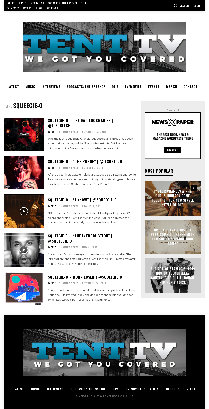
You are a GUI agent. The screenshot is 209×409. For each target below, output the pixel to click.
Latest (52, 132)
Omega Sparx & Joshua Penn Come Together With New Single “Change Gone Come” (173, 237)
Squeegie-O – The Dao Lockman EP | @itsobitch (80, 123)
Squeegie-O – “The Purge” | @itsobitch (85, 161)
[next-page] (194, 188)
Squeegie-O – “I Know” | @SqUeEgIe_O (82, 199)
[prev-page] (186, 188)
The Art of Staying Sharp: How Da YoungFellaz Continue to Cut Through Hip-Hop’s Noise (172, 275)
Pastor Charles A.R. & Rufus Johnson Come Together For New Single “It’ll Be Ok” (172, 198)
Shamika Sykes (69, 131)
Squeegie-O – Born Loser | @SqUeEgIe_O (85, 277)
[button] (181, 5)
